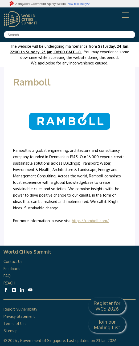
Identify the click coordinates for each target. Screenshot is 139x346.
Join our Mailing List (107, 324)
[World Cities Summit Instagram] (14, 290)
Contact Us (12, 261)
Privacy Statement (19, 316)
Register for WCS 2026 (107, 306)
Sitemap (10, 330)
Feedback (11, 268)
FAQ (7, 276)
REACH (9, 283)
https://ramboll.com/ (90, 220)
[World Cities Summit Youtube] (30, 290)
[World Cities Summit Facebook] (5, 290)
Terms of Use (15, 323)
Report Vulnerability (20, 309)
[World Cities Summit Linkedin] (22, 290)
